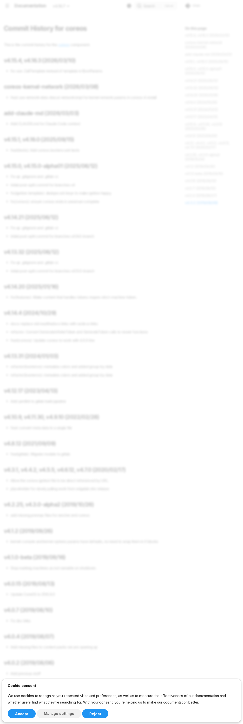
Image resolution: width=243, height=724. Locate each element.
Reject (95, 713)
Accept (21, 713)
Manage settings (59, 713)
